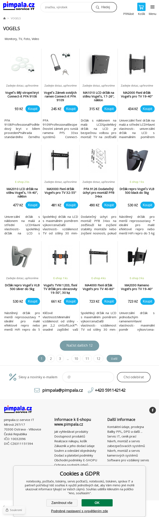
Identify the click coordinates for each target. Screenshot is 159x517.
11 (85, 358)
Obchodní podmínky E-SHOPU (75, 460)
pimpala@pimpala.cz (62, 390)
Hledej (105, 7)
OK (97, 503)
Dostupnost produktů (69, 436)
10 (74, 358)
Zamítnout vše (61, 503)
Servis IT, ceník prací (121, 436)
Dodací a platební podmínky (73, 455)
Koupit (32, 109)
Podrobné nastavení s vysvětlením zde (79, 511)
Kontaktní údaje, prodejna (125, 427)
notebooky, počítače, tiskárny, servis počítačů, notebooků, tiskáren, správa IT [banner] (21, 6)
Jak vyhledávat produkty (71, 431)
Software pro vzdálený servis (128, 460)
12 (96, 358)
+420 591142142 (110, 390)
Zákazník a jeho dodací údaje (74, 446)
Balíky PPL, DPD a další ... (124, 431)
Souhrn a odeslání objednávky (75, 450)
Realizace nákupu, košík (70, 441)
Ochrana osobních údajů (71, 465)
